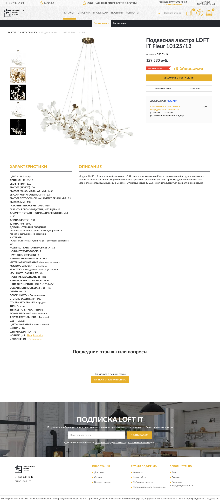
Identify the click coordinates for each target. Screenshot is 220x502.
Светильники (101, 23)
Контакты (132, 13)
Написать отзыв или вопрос (110, 380)
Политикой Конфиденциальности (110, 443)
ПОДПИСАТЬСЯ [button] (139, 435)
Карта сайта (139, 477)
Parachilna (38, 335)
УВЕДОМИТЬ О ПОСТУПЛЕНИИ (179, 78)
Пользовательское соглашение (149, 487)
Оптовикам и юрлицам (93, 13)
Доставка (99, 473)
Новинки (117, 13)
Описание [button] (195, 88)
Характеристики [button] (163, 88)
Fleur (29, 335)
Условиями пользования (139, 443)
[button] (173, 4)
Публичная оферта (143, 482)
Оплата (98, 477)
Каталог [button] (69, 13)
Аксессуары (119, 23)
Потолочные (35, 339)
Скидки (175, 477)
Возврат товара (102, 482)
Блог (174, 473)
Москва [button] (172, 101)
